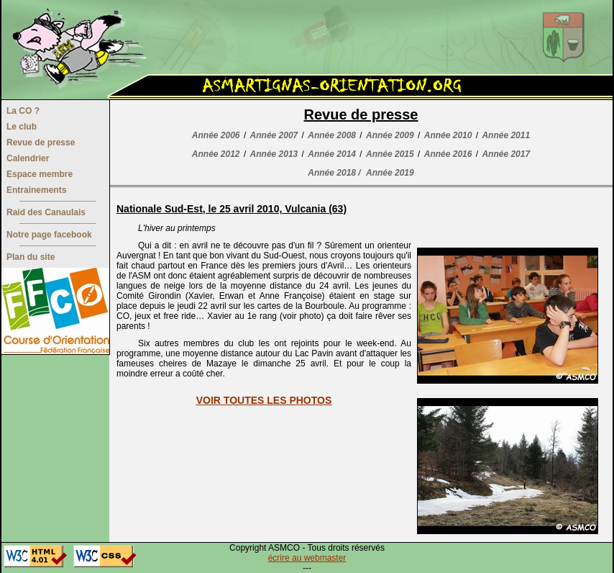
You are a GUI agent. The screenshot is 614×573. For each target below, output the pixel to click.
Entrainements (36, 190)
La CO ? (23, 111)
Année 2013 (274, 154)
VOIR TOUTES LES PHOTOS (264, 400)
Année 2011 (506, 135)
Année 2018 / (334, 173)
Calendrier (27, 158)
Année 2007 (274, 135)
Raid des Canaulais (46, 212)
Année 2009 (390, 135)
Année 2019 (390, 173)
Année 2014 (332, 154)
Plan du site (30, 257)
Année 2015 (390, 154)
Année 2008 (332, 135)
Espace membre (39, 174)
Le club (21, 127)
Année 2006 (216, 135)
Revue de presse (40, 142)
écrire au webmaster (307, 558)
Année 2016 (448, 154)
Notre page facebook (49, 235)
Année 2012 (216, 154)
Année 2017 (506, 154)
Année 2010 (448, 135)
